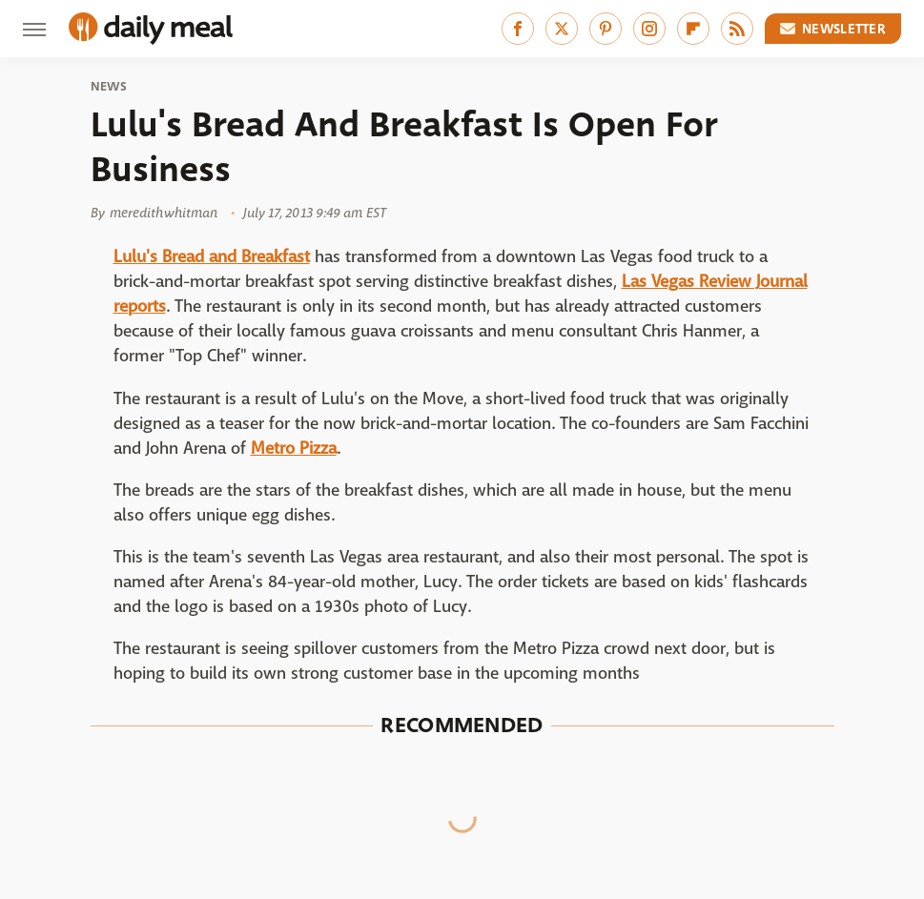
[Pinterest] (605, 28)
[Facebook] (518, 28)
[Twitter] (561, 28)
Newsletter (833, 28)
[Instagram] (649, 28)
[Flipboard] (693, 28)
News (109, 86)
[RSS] (737, 28)
